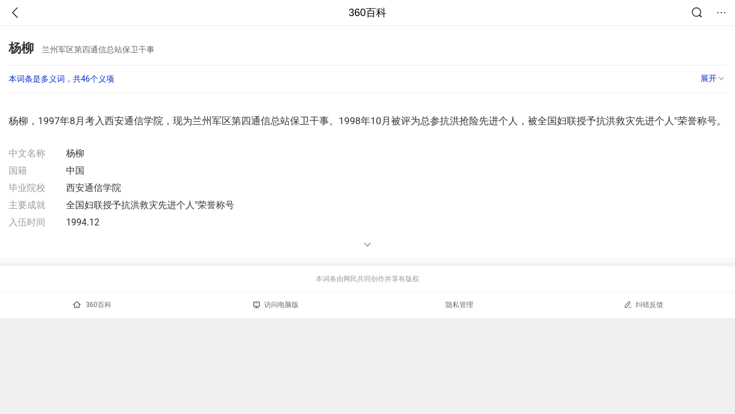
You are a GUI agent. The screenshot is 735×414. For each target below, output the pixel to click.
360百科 (367, 12)
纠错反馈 (643, 304)
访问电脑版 (276, 305)
